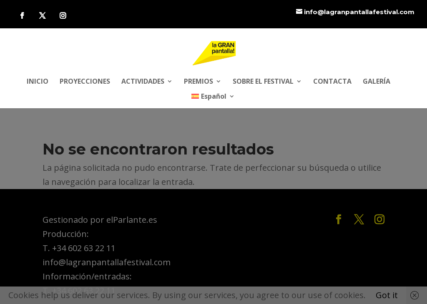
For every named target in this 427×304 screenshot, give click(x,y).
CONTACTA (332, 82)
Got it (387, 295)
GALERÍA (376, 82)
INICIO (37, 82)
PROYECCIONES (85, 82)
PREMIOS (198, 82)
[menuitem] (213, 100)
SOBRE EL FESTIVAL (263, 82)
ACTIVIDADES (142, 82)
